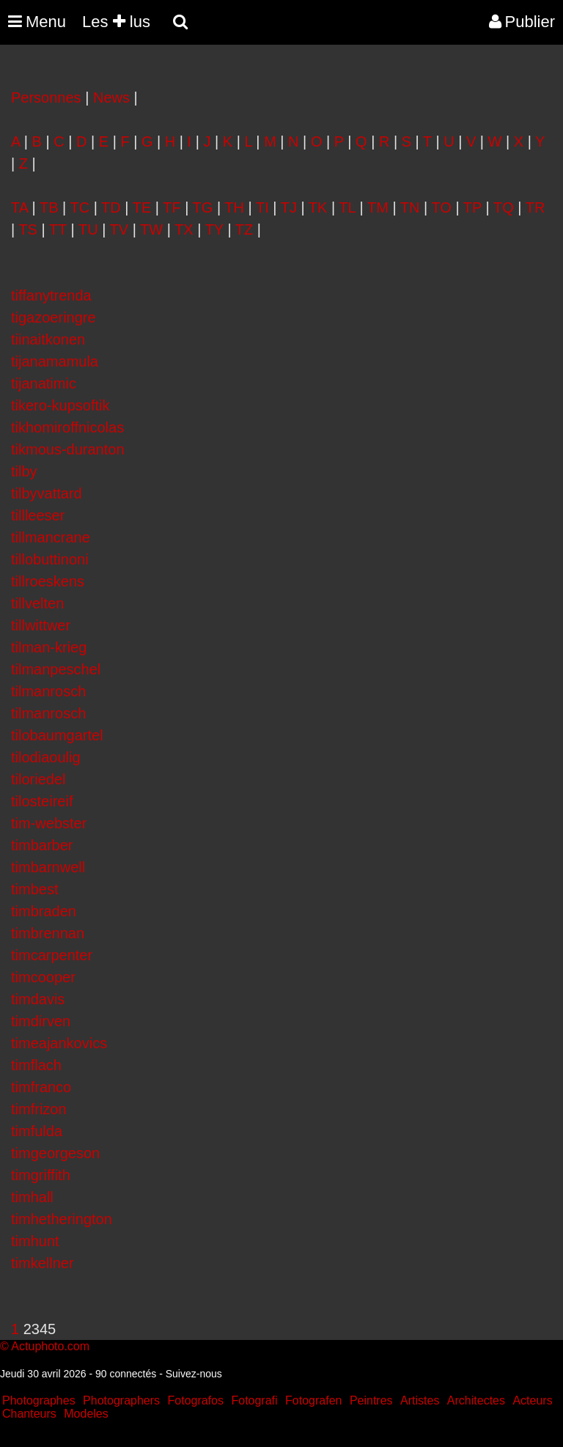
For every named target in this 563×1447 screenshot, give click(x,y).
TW (151, 229)
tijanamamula (54, 361)
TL (347, 207)
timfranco (41, 1087)
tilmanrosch (48, 691)
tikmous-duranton (68, 449)
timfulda (36, 1131)
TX (184, 229)
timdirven (40, 1021)
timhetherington (61, 1219)
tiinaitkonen (48, 339)
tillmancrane (50, 537)
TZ (244, 229)
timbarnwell (48, 867)
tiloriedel (38, 779)
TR (535, 207)
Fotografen (313, 1400)
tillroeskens (47, 581)
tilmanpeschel (55, 669)
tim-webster (49, 823)
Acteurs (532, 1400)
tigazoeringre (53, 317)
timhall (32, 1197)
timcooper (43, 977)
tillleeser (38, 515)
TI (262, 207)
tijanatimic (43, 383)
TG (203, 207)
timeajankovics (59, 1043)
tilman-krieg (49, 647)
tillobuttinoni (50, 559)
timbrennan (47, 933)
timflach (36, 1065)
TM (378, 207)
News (111, 97)
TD (111, 207)
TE (142, 207)
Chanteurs (29, 1413)
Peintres (371, 1400)
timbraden (43, 911)
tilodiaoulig (46, 757)
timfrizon (39, 1109)
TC (79, 207)
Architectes (476, 1400)
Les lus (116, 21)
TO (441, 207)
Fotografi (254, 1400)
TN (410, 207)
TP (472, 207)
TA (19, 207)
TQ (503, 207)
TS (27, 229)
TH (234, 207)
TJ (289, 207)
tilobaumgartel (57, 735)
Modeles (86, 1413)
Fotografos (196, 1400)
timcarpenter (51, 955)
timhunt (35, 1241)
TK (318, 207)
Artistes (419, 1400)
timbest (34, 889)
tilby (24, 471)
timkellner (42, 1263)
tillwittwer (40, 625)
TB (49, 207)
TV (119, 229)
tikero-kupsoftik (60, 405)
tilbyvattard (46, 493)
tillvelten (37, 603)
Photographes (39, 1400)
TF (171, 207)
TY (214, 229)
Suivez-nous (194, 1374)
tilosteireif (42, 801)
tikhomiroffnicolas (67, 427)
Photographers (121, 1400)
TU (88, 229)
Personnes (46, 97)
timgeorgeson (55, 1153)
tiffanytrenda (51, 295)
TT (58, 229)
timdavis (38, 999)
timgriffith (40, 1175)
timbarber (42, 845)
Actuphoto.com (50, 1346)
